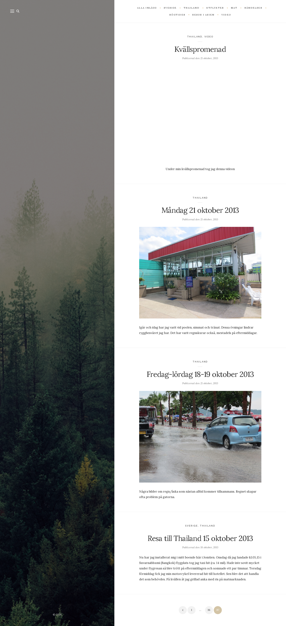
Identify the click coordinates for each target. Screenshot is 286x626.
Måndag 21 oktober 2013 (200, 210)
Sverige (191, 525)
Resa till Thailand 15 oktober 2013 (200, 538)
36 (209, 610)
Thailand (194, 36)
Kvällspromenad (200, 49)
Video (208, 36)
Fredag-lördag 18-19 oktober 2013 (200, 374)
